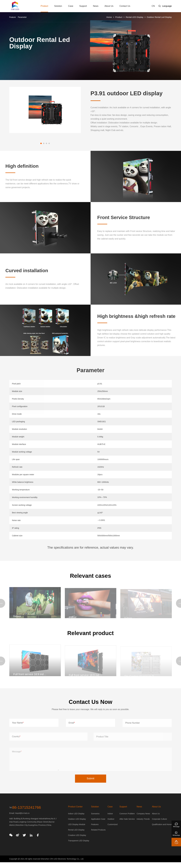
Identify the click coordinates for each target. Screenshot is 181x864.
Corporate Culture (159, 819)
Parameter (22, 17)
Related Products (98, 830)
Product (44, 8)
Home (109, 17)
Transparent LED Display (78, 841)
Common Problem (127, 814)
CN (153, 6)
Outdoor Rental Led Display (159, 17)
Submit (90, 778)
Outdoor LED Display (77, 819)
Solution (58, 6)
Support (83, 6)
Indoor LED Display (76, 814)
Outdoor (110, 819)
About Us (109, 6)
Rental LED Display (134, 17)
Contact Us (125, 6)
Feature (12, 17)
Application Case (98, 819)
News (95, 6)
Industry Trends (143, 819)
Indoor (110, 814)
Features (95, 824)
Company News (143, 814)
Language (167, 6)
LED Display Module (76, 824)
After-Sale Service (127, 819)
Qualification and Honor (162, 824)
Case (70, 6)
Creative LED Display (77, 835)
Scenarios (95, 814)
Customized (112, 824)
